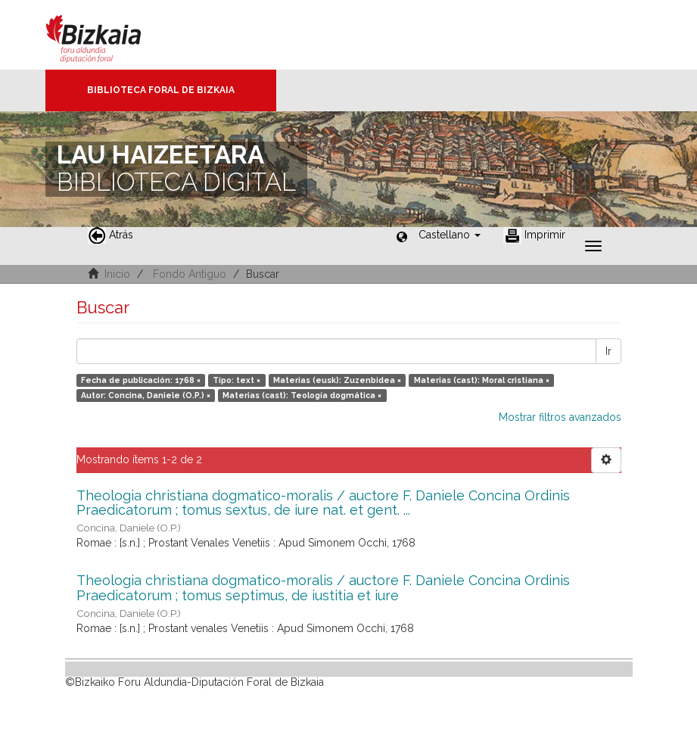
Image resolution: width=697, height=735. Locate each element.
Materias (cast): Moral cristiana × (481, 380)
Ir (608, 351)
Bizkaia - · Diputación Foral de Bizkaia (109, 35)
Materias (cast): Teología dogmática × (301, 395)
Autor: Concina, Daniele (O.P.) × (145, 395)
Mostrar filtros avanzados (560, 417)
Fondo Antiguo (189, 274)
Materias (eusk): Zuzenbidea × (337, 380)
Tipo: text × (236, 380)
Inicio (117, 274)
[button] (449, 234)
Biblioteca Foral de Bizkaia (161, 90)
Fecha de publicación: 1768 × (141, 380)
